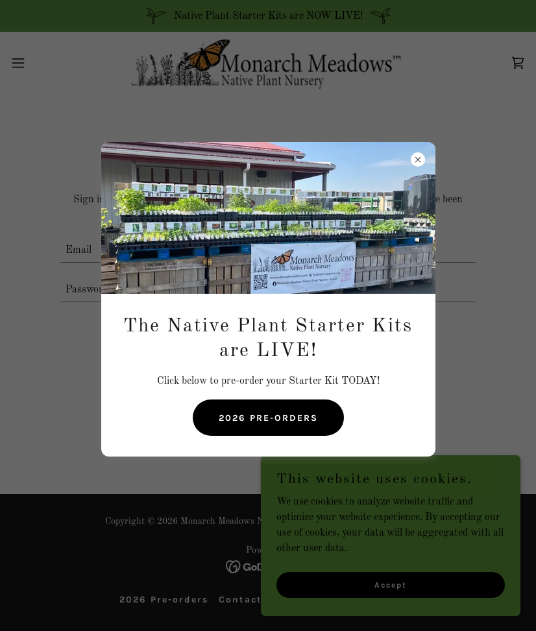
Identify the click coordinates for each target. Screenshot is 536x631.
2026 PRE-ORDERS (268, 417)
